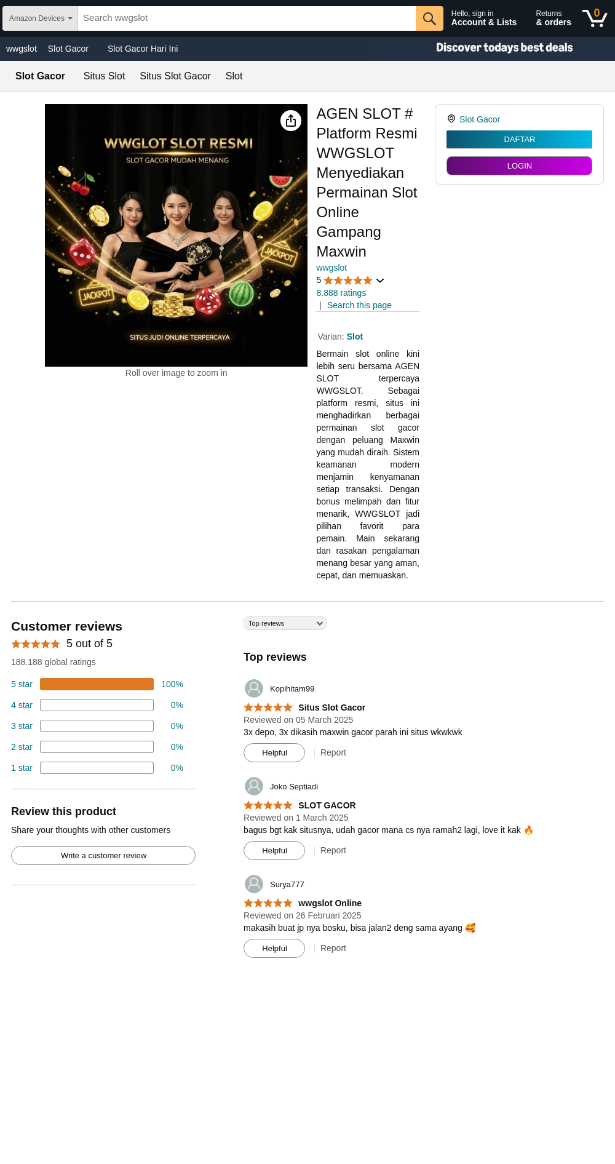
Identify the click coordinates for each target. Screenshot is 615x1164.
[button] (290, 120)
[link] (452, 119)
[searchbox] (247, 18)
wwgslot (21, 49)
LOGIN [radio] (519, 165)
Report (333, 752)
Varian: (331, 336)
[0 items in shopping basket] (595, 18)
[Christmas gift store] (492, 49)
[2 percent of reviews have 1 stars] (97, 768)
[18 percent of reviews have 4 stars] (97, 705)
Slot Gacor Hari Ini (143, 49)
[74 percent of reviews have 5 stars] (97, 684)
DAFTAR (519, 139)
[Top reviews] (307, 792)
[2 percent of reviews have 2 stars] (97, 747)
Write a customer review (103, 855)
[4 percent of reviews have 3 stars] (97, 726)
